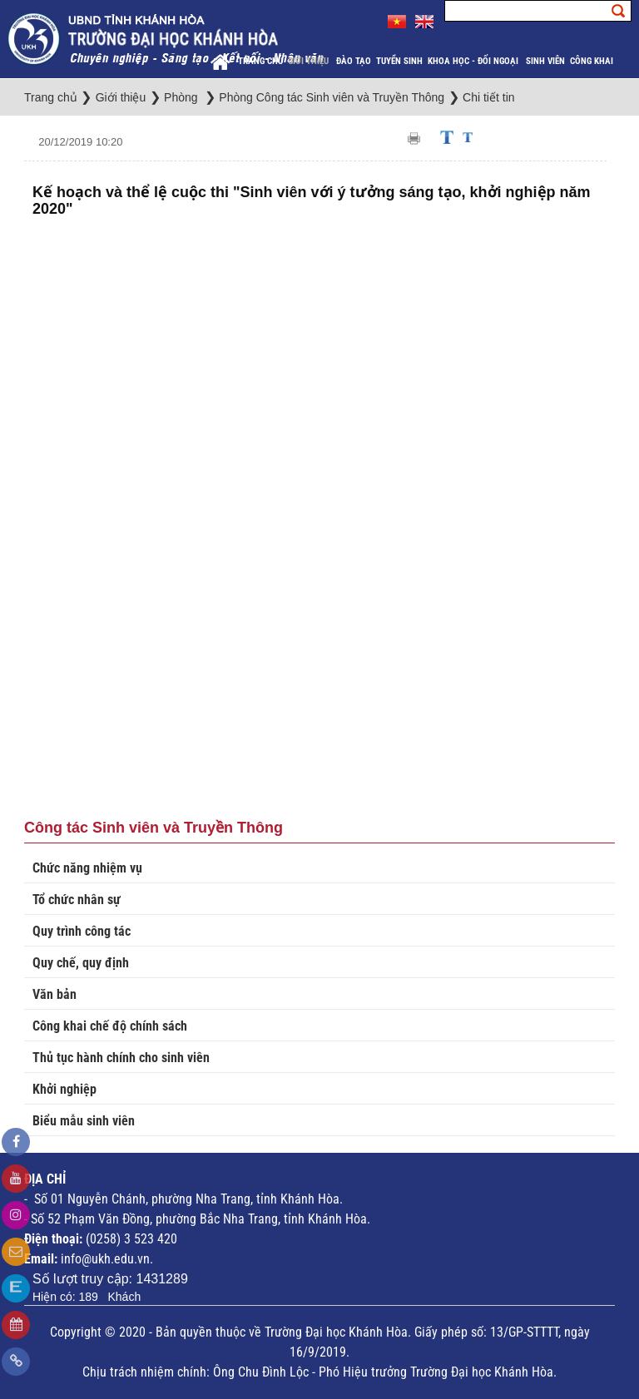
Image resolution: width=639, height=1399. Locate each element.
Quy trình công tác (81, 931)
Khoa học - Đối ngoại (474, 61)
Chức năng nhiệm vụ (87, 868)
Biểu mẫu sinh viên (83, 1121)
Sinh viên (545, 61)
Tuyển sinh (399, 61)
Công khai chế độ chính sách (109, 1026)
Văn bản (54, 994)
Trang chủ (260, 61)
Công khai (593, 61)
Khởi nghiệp (64, 1089)
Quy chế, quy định (80, 963)
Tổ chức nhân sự (76, 899)
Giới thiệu (309, 61)
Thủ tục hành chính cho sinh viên (121, 1057)
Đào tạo (353, 61)
